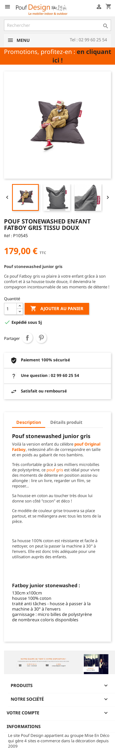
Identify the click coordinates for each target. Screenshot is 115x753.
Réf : (8, 235)
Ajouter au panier (56, 308)
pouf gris (55, 469)
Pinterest (41, 337)
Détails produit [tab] (66, 422)
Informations (24, 726)
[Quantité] (10, 309)
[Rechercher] (57, 25)
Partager (27, 337)
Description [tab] (28, 422)
